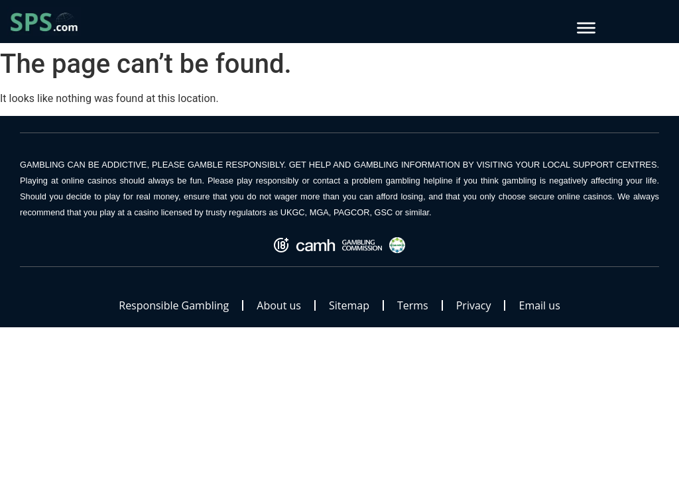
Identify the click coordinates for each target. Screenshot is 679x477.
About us (279, 305)
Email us (539, 305)
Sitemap (349, 305)
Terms (412, 305)
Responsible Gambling (174, 305)
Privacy (473, 305)
